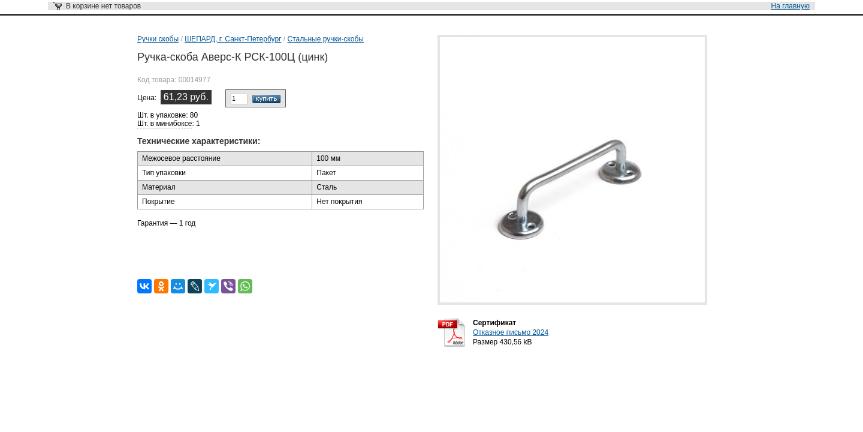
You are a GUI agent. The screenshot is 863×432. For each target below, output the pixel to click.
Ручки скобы (158, 39)
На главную (790, 6)
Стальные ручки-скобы (325, 39)
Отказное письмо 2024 (510, 332)
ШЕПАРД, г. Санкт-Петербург (233, 39)
